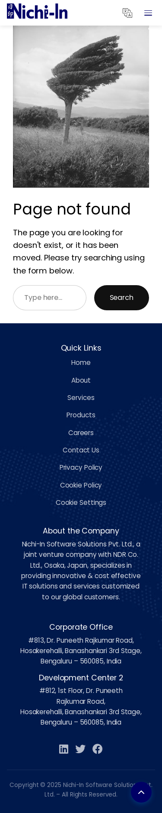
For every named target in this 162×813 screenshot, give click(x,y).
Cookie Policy (81, 485)
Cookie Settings (81, 502)
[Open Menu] (148, 13)
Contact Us (81, 450)
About (81, 380)
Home (81, 362)
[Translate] (127, 13)
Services (80, 397)
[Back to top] (141, 792)
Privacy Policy (81, 467)
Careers (81, 432)
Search (121, 297)
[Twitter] (80, 750)
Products (81, 415)
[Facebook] (97, 750)
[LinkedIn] (63, 750)
